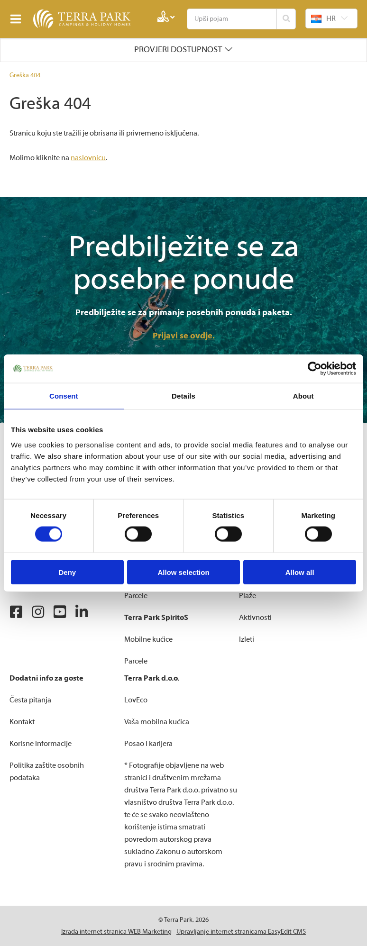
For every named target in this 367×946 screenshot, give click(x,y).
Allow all (299, 572)
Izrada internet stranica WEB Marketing (116, 932)
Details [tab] (183, 396)
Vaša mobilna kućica (156, 722)
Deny (67, 572)
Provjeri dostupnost (178, 50)
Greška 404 (24, 75)
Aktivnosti (255, 617)
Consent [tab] (63, 396)
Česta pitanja (30, 700)
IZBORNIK (17, 19)
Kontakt (22, 722)
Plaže (247, 595)
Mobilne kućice (148, 639)
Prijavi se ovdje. (184, 336)
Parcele (135, 595)
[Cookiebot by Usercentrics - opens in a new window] (314, 369)
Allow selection (183, 572)
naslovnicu (88, 158)
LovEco (135, 700)
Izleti (246, 639)
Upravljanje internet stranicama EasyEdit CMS (241, 932)
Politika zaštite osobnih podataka (46, 771)
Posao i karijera (148, 743)
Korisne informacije (40, 743)
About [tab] (303, 396)
